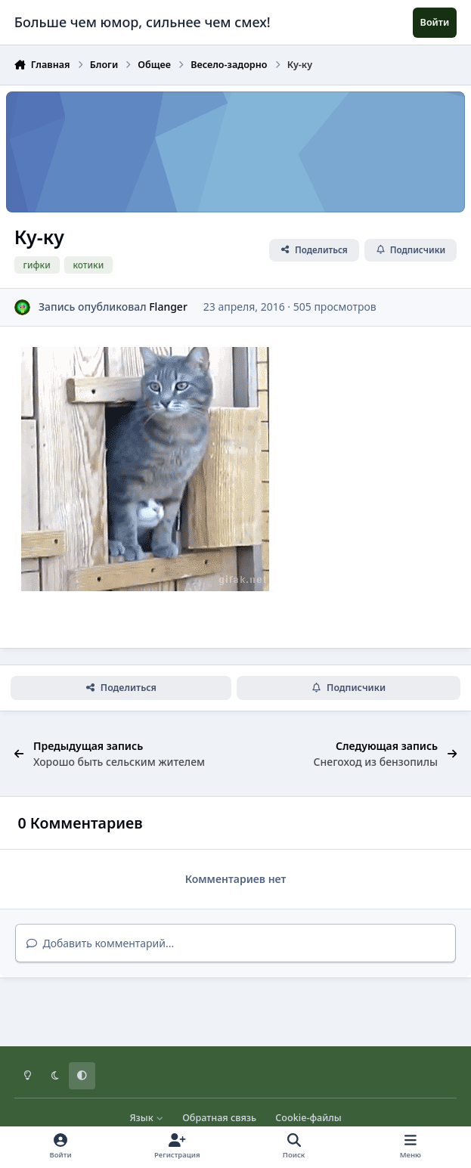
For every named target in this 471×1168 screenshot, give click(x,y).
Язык (146, 1117)
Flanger (168, 306)
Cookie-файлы (308, 1117)
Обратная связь (219, 1117)
